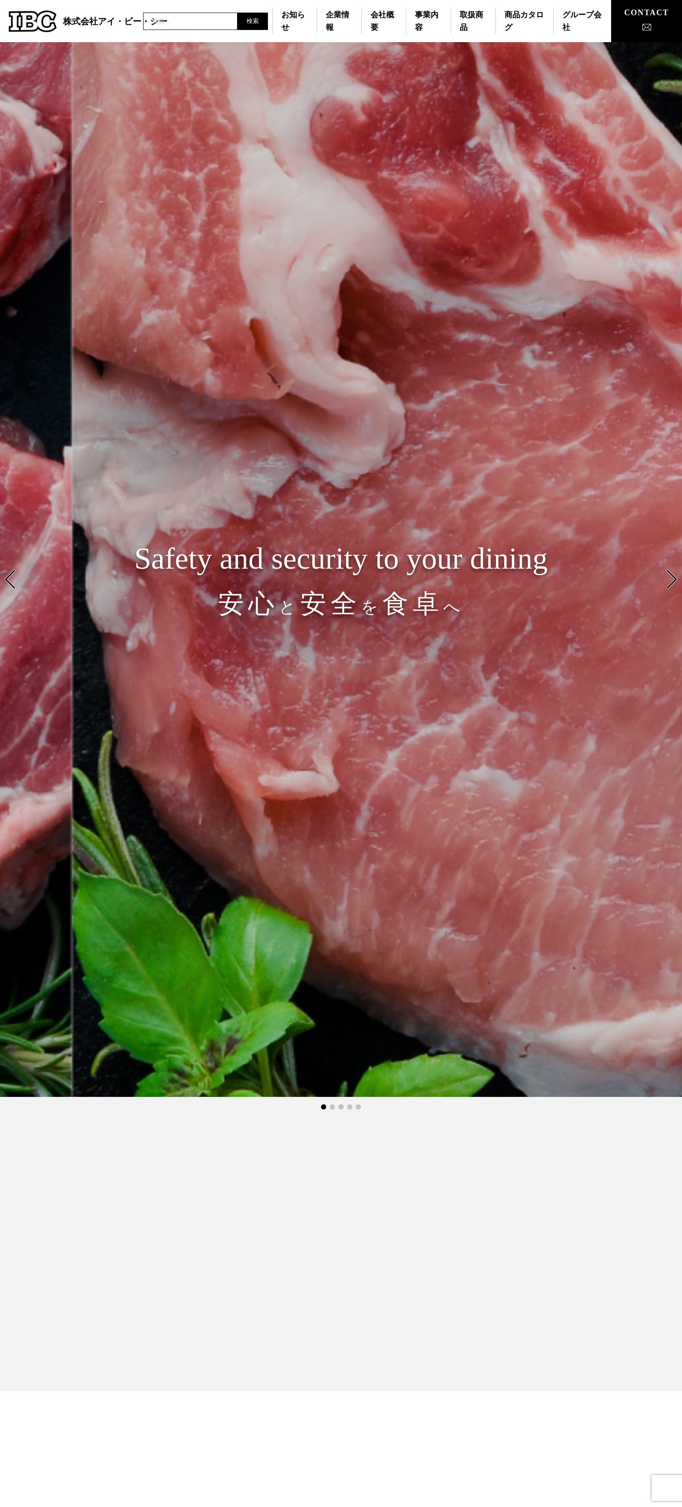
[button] (672, 579)
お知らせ (293, 21)
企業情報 (337, 21)
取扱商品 (471, 21)
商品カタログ (524, 21)
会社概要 (382, 21)
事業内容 (426, 21)
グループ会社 (582, 21)
